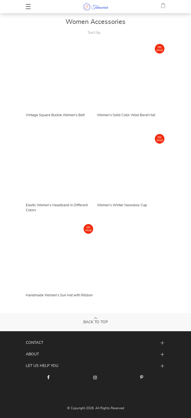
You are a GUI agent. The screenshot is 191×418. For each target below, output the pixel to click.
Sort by (94, 33)
